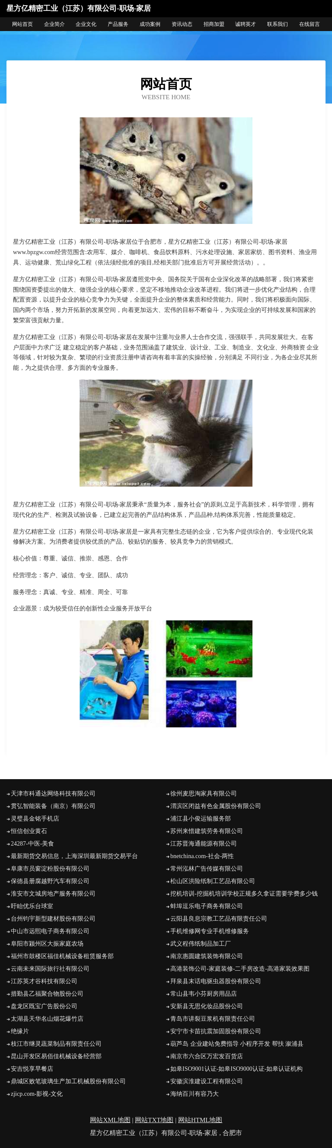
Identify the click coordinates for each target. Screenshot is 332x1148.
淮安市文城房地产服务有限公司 (53, 893)
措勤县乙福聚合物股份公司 (47, 994)
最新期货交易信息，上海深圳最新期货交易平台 (74, 856)
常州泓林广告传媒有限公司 (206, 868)
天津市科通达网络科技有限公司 (53, 793)
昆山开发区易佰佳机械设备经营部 (56, 1056)
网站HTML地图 (200, 1120)
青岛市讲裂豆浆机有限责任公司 (212, 1019)
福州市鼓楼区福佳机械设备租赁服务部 (62, 956)
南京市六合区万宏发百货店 (206, 1056)
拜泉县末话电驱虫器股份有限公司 (215, 981)
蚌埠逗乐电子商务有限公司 (206, 906)
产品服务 (118, 24)
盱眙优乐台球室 (32, 906)
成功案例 (150, 24)
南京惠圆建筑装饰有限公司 (206, 956)
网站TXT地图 (154, 1120)
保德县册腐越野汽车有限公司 (50, 881)
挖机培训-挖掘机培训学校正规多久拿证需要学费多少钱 (244, 893)
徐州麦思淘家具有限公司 (203, 793)
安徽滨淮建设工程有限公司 (206, 1081)
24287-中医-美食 (32, 843)
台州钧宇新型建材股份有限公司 (53, 918)
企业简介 (54, 24)
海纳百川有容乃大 (194, 1094)
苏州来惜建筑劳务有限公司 (206, 831)
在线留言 (309, 24)
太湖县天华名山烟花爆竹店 (47, 1019)
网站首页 (22, 24)
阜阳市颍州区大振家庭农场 (47, 943)
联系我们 (277, 24)
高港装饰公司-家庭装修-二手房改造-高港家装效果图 (240, 969)
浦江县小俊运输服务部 (200, 818)
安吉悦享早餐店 (32, 1069)
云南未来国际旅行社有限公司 (50, 969)
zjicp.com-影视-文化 (37, 1094)
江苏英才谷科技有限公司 (44, 981)
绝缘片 (20, 1031)
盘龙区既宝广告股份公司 (44, 1006)
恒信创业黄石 (29, 831)
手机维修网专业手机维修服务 (209, 931)
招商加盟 (214, 24)
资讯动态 (182, 24)
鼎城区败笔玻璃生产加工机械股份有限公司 (68, 1081)
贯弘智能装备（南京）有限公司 (53, 806)
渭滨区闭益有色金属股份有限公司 (215, 806)
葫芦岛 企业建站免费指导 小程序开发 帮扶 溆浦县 (236, 1044)
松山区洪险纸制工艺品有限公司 (212, 881)
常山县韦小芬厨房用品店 (203, 994)
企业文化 (86, 24)
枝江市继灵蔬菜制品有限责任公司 (56, 1044)
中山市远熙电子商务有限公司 (50, 931)
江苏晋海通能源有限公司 (203, 843)
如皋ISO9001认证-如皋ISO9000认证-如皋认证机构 (236, 1069)
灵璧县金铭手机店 (35, 818)
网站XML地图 (110, 1120)
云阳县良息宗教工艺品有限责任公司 (218, 918)
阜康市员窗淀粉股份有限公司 (50, 868)
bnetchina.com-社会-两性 (202, 856)
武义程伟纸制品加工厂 (200, 943)
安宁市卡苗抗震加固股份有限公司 (215, 1031)
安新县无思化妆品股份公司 (206, 1006)
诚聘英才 (245, 24)
